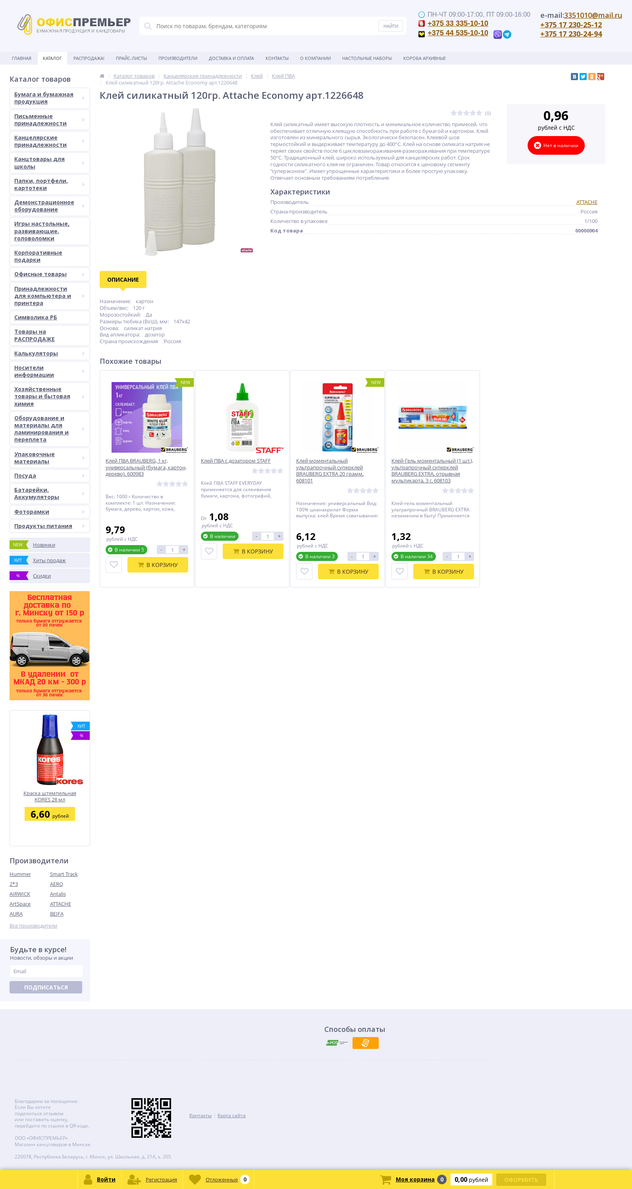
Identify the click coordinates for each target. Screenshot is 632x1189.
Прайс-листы (131, 58)
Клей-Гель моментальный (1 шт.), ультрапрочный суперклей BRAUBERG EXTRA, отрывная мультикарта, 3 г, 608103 (432, 470)
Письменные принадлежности (49, 119)
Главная (21, 58)
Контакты (277, 58)
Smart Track (64, 874)
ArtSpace (20, 903)
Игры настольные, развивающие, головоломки (41, 231)
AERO (56, 883)
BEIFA (57, 913)
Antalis (58, 893)
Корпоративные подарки (38, 256)
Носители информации (49, 371)
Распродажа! (88, 58)
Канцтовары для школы (49, 162)
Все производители (33, 925)
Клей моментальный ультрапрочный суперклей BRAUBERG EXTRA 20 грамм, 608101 (330, 470)
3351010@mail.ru (593, 15)
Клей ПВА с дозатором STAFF (236, 460)
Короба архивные (424, 58)
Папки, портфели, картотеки (49, 184)
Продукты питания (49, 526)
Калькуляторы (49, 353)
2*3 (14, 883)
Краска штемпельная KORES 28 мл (49, 796)
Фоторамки (49, 511)
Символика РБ (35, 317)
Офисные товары (49, 274)
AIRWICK (20, 893)
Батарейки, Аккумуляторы (49, 493)
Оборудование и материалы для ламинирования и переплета (49, 429)
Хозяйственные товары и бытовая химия (49, 396)
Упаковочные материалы (49, 457)
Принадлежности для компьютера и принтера (49, 296)
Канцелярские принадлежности (49, 141)
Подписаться (46, 987)
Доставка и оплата (231, 58)
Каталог (52, 58)
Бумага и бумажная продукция (49, 97)
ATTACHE (60, 903)
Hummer (20, 874)
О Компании (315, 58)
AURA (16, 913)
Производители (177, 58)
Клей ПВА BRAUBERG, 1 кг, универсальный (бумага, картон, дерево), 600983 (146, 467)
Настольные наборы (367, 58)
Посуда (49, 475)
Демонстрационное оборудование (49, 205)
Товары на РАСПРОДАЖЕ (34, 335)
